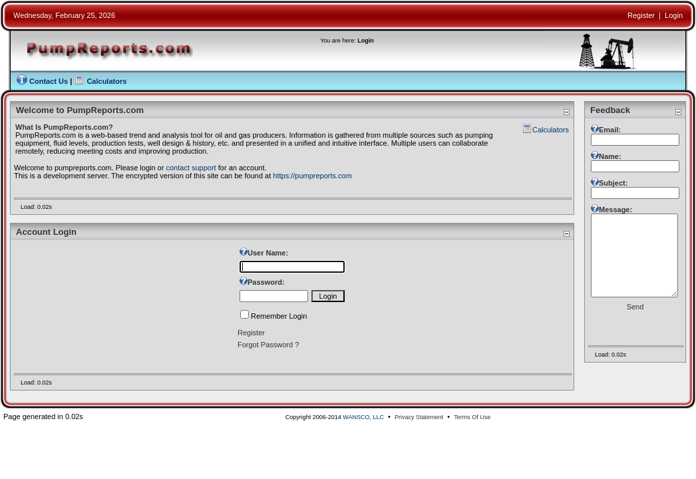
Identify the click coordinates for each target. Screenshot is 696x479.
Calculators (106, 81)
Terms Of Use (472, 417)
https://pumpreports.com (312, 176)
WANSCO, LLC (363, 417)
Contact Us (48, 81)
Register (641, 15)
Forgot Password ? (268, 345)
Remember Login (279, 316)
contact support (191, 168)
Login (674, 15)
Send (635, 327)
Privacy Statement (419, 417)
